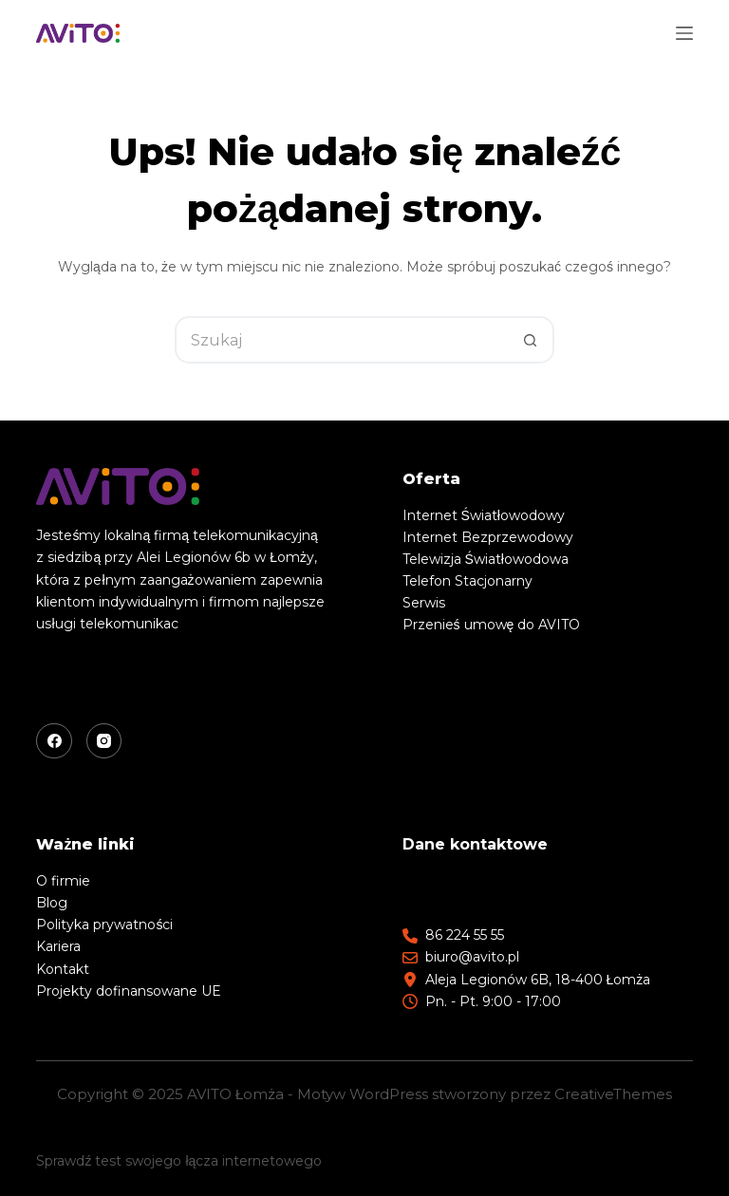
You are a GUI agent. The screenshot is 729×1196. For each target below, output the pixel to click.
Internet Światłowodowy (483, 515)
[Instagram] (104, 741)
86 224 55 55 (464, 935)
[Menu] (684, 33)
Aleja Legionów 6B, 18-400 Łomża (538, 979)
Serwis (423, 602)
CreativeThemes (613, 1094)
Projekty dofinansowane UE (128, 991)
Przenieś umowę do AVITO (491, 624)
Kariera (58, 946)
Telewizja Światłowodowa (485, 559)
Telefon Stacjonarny (467, 580)
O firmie (63, 880)
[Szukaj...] (341, 340)
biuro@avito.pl (472, 956)
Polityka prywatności (104, 924)
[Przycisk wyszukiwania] (530, 340)
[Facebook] (54, 741)
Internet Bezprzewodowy (487, 537)
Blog (51, 902)
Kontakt (62, 969)
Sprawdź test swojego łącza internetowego (179, 1160)
